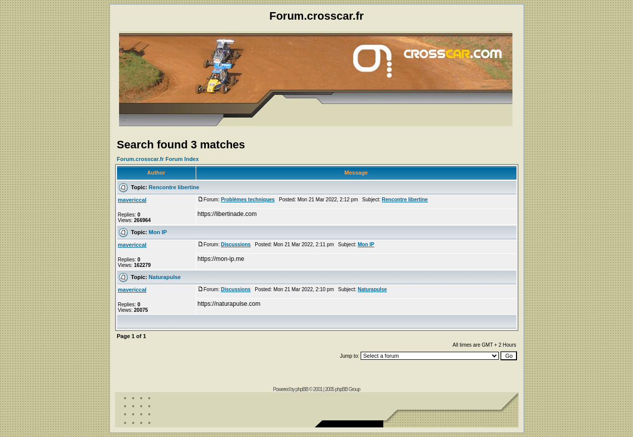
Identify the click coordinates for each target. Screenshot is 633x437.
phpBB (302, 389)
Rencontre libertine (174, 187)
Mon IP (158, 232)
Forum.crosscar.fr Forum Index (158, 159)
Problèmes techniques (248, 199)
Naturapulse (165, 277)
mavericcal (132, 200)
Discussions (236, 244)
